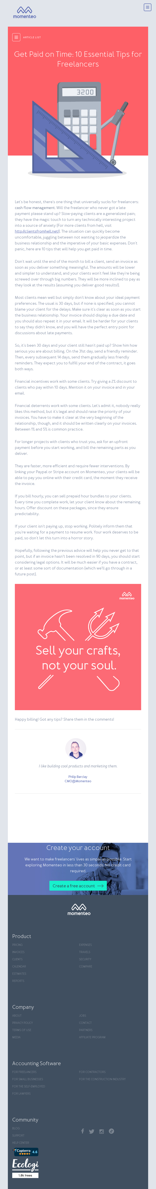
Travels (84, 952)
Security (85, 959)
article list (32, 37)
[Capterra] (44, 1152)
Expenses (85, 945)
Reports (18, 981)
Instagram (101, 1131)
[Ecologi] (44, 1168)
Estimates (19, 974)
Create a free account (74, 886)
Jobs (82, 1016)
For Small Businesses (27, 1079)
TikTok (111, 1131)
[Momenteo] (17, 13)
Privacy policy (22, 1023)
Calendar (19, 967)
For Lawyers (21, 1094)
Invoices (18, 952)
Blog (16, 1128)
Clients (17, 959)
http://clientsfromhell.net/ (37, 231)
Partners (85, 1030)
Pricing (17, 945)
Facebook (82, 1131)
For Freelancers (24, 1072)
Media (16, 1037)
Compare (85, 967)
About (17, 1016)
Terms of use (21, 1030)
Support (18, 1136)
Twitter (91, 1131)
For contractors (92, 1072)
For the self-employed (28, 1087)
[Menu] (147, 7)
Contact (85, 1023)
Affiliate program (92, 1037)
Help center (20, 1143)
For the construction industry (102, 1079)
